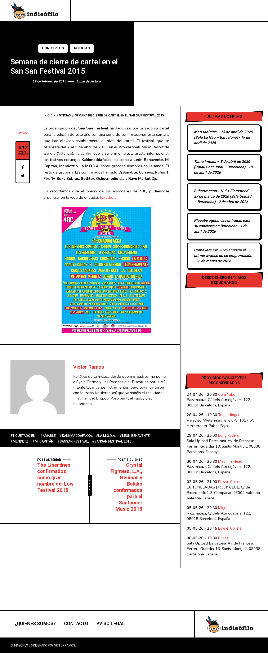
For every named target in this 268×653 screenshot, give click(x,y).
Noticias (82, 48)
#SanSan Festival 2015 (111, 441)
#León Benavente (135, 435)
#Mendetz (19, 441)
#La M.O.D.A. (106, 435)
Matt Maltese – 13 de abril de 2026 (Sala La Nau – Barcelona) (223, 134)
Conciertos (53, 48)
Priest (223, 538)
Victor (22, 133)
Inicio (48, 115)
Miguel (223, 508)
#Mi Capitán (42, 441)
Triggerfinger (229, 415)
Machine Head (230, 461)
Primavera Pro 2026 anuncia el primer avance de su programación (223, 253)
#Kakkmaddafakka (76, 435)
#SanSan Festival (72, 441)
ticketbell (107, 197)
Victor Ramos (88, 367)
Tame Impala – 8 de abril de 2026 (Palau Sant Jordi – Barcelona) (222, 164)
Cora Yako (226, 394)
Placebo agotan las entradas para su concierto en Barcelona (222, 223)
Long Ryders (228, 435)
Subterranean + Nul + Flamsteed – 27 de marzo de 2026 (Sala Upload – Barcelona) (222, 196)
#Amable (48, 435)
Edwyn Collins (229, 482)
